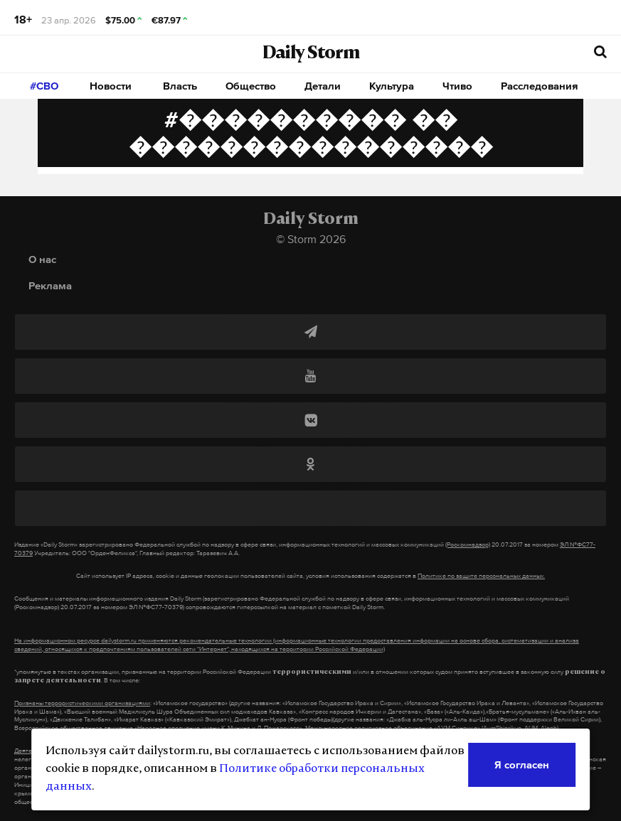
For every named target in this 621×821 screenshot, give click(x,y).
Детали (322, 86)
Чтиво (457, 86)
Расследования (539, 86)
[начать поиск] (600, 52)
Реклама (50, 285)
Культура (391, 86)
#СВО (44, 86)
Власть (180, 86)
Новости (111, 86)
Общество (250, 86)
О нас (42, 259)
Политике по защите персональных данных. (481, 575)
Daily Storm (310, 54)
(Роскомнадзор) (467, 544)
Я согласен (521, 764)
